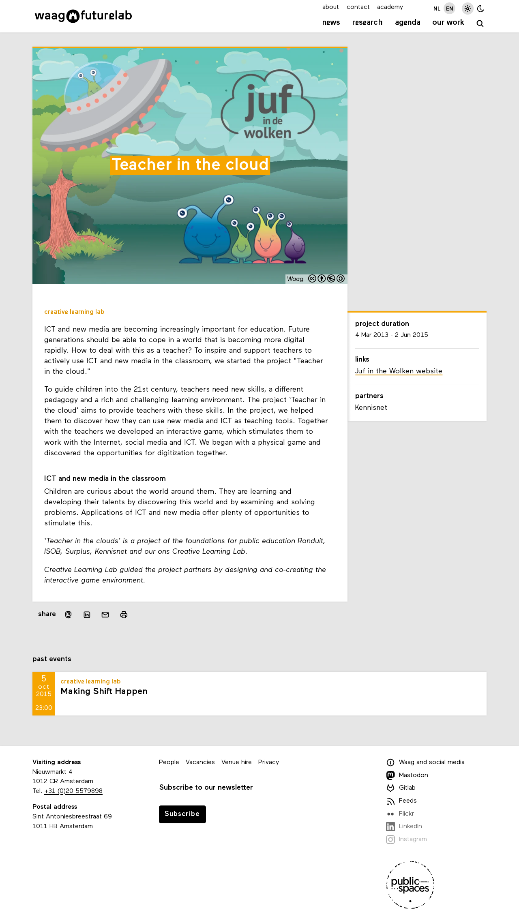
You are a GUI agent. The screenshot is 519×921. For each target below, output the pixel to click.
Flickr (400, 814)
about (330, 7)
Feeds (401, 801)
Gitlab (401, 788)
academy (390, 7)
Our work (448, 23)
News (331, 23)
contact (358, 7)
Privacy (268, 762)
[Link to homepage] (83, 16)
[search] (480, 23)
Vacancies (200, 762)
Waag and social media (425, 762)
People (169, 762)
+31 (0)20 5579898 (73, 791)
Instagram (406, 839)
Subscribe (182, 814)
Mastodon (407, 775)
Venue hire (236, 762)
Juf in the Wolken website (398, 371)
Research (367, 23)
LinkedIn (404, 826)
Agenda (407, 23)
